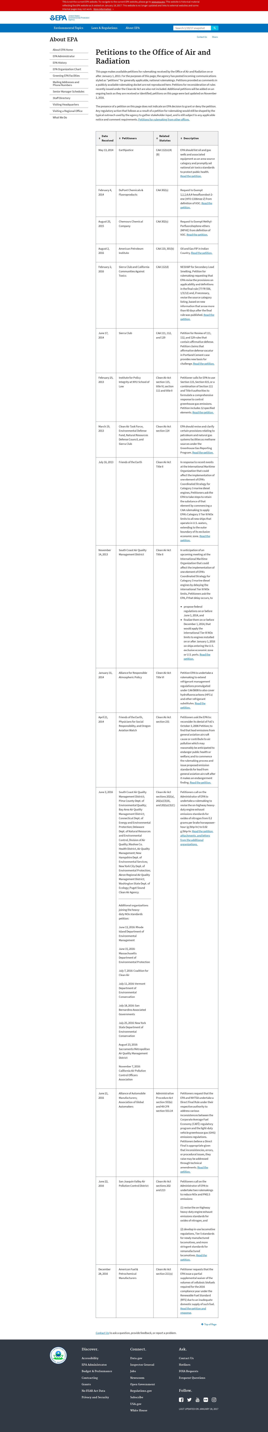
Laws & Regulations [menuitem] (104, 28)
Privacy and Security (95, 1397)
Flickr (206, 1400)
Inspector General (142, 1364)
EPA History (60, 62)
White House (138, 1410)
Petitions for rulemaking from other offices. (164, 119)
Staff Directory (61, 98)
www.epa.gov (158, 1)
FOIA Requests (188, 1371)
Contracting (90, 1378)
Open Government (142, 1384)
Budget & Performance (97, 1371)
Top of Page (210, 1324)
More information (102, 9)
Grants (86, 1384)
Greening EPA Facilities (66, 75)
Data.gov (136, 1358)
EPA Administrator (64, 56)
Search (214, 28)
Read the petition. (191, 176)
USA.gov (135, 1404)
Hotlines (184, 1364)
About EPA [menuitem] (133, 28)
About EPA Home (63, 50)
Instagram (214, 1400)
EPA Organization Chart (67, 69)
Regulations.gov (141, 1391)
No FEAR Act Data (93, 1391)
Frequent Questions (192, 1378)
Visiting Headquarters (66, 104)
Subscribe (136, 1397)
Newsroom (137, 1378)
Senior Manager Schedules (68, 91)
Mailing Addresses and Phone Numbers (66, 83)
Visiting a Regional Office (67, 111)
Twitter (189, 1400)
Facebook (181, 1400)
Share (215, 36)
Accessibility (90, 1358)
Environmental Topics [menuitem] (68, 28)
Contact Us (202, 36)
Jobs (133, 1371)
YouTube (197, 1400)
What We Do (60, 117)
